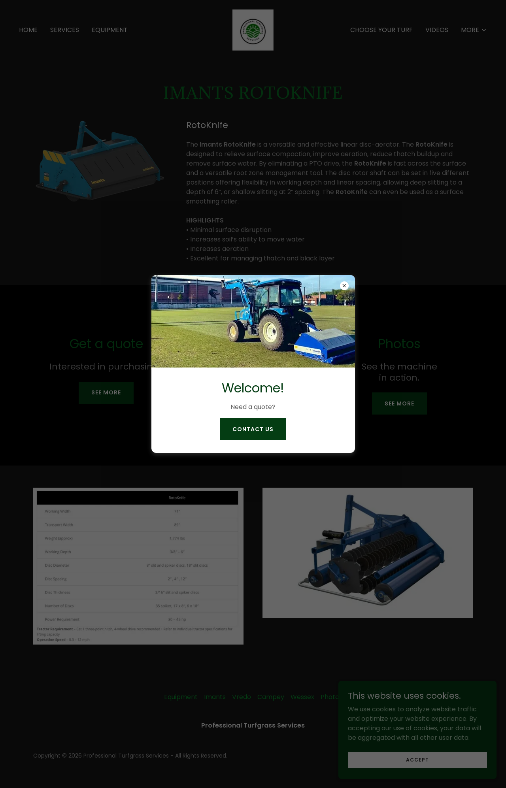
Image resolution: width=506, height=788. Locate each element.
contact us (253, 429)
